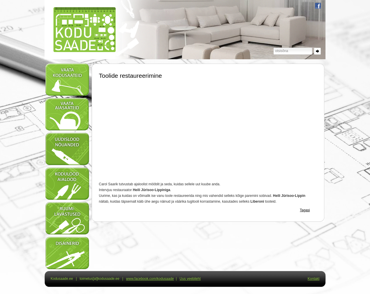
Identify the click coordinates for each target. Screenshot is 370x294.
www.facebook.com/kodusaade (150, 279)
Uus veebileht (190, 279)
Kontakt (313, 279)
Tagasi (305, 210)
